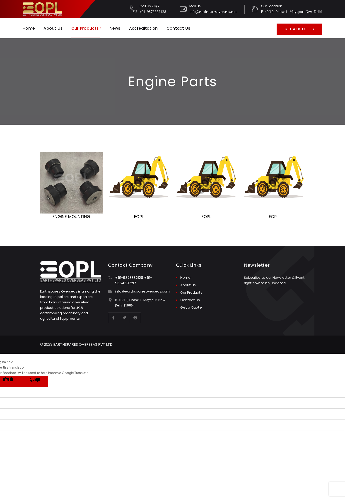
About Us (53, 28)
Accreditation (145, 28)
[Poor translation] (35, 380)
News (116, 28)
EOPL (138, 215)
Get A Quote (299, 27)
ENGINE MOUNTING (71, 215)
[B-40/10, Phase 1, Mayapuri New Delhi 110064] (110, 299)
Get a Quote (191, 306)
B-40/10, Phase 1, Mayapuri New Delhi (291, 12)
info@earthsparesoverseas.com (213, 12)
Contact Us (180, 28)
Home (29, 28)
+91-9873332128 (153, 12)
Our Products (86, 28)
